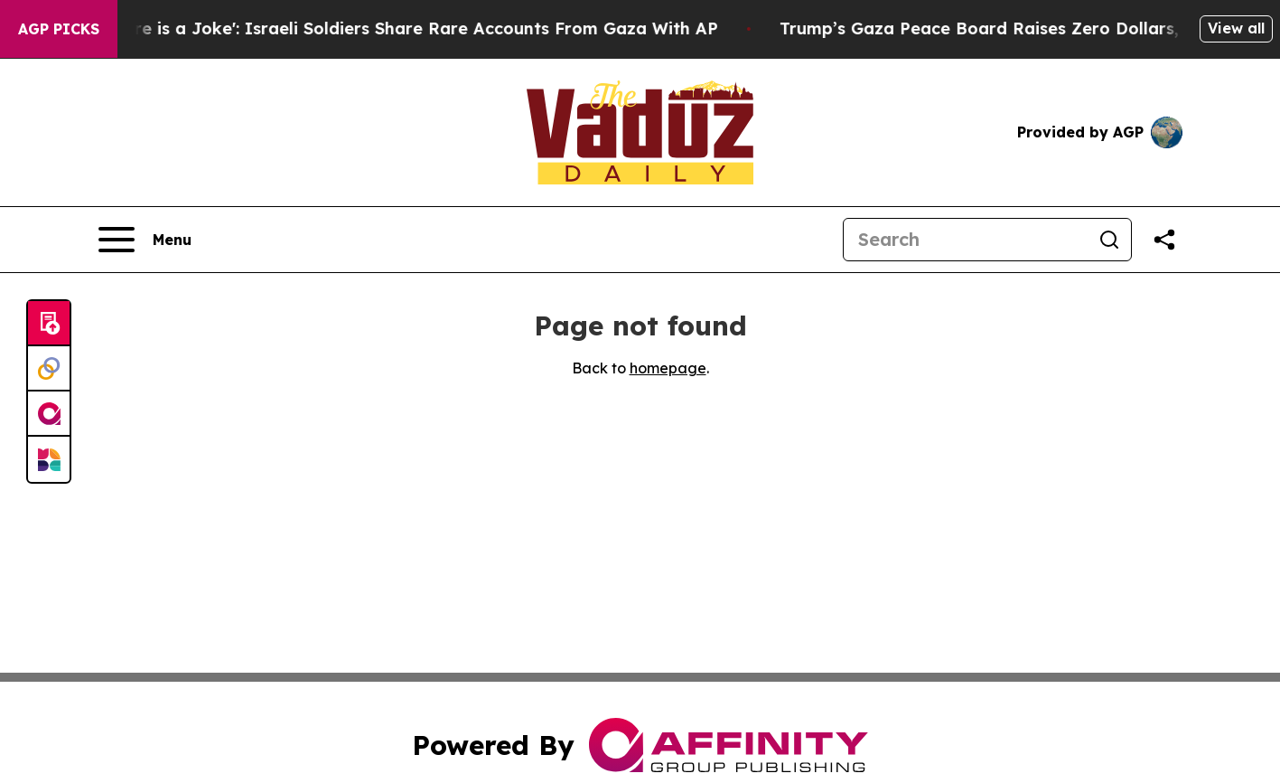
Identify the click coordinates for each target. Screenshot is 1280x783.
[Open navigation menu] (145, 240)
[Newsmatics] (49, 459)
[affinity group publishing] (49, 414)
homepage (668, 368)
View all (1236, 28)
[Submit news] (49, 323)
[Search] (966, 239)
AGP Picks (58, 29)
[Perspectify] (49, 369)
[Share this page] (1164, 240)
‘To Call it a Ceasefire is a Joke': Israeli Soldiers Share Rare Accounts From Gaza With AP (378, 28)
